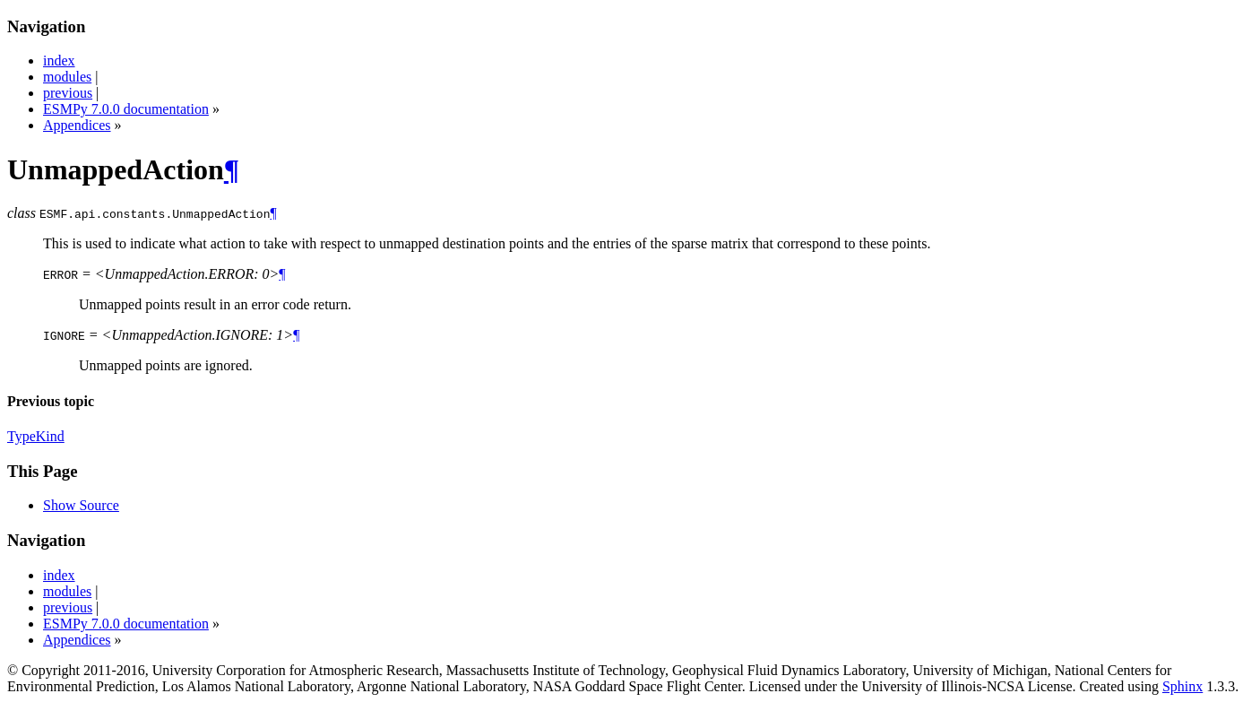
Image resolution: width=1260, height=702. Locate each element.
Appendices (77, 125)
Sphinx (1182, 686)
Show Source (81, 505)
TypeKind (36, 436)
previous (67, 92)
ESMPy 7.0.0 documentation (126, 109)
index (59, 60)
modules (67, 76)
